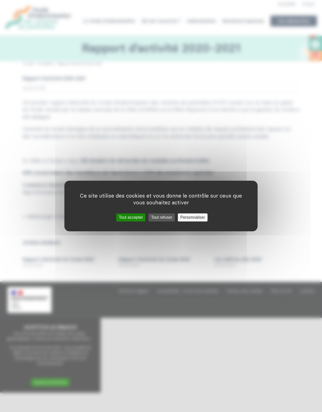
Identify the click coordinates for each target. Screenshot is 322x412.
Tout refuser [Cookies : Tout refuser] (161, 217)
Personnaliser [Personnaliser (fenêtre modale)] (192, 217)
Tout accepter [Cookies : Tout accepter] (131, 217)
